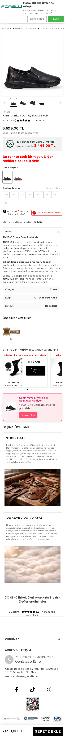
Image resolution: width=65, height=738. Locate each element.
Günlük (43, 28)
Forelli (6, 111)
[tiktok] (32, 689)
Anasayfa (6, 28)
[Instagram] (48, 689)
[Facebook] (16, 689)
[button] (4, 102)
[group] (32, 65)
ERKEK (18, 28)
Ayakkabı (31, 28)
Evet (56, 18)
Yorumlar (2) (9, 120)
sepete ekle (36, 370)
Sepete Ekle (48, 731)
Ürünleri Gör (28, 415)
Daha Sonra (37, 18)
